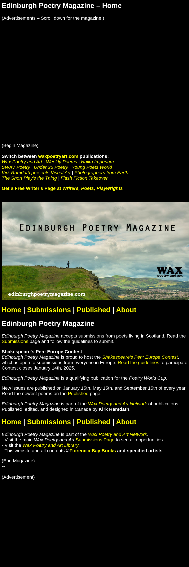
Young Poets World (92, 167)
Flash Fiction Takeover (84, 178)
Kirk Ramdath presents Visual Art (36, 172)
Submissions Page (95, 439)
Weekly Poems (61, 161)
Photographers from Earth (101, 172)
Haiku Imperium (97, 161)
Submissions (49, 310)
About (126, 310)
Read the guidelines (138, 362)
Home (11, 310)
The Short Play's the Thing (29, 178)
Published (93, 310)
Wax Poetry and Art (22, 161)
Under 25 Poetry (51, 167)
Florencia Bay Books (93, 450)
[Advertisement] (57, 50)
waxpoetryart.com (58, 156)
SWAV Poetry (16, 167)
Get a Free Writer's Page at (62, 188)
